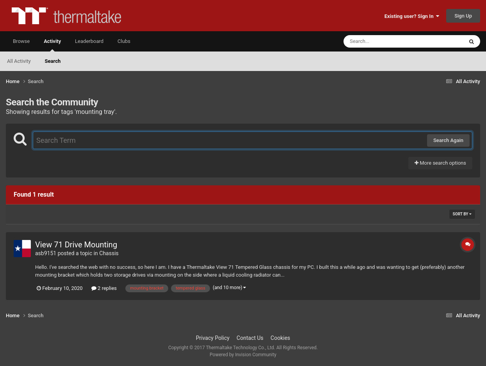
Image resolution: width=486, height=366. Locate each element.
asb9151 (45, 253)
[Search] (384, 41)
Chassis (109, 253)
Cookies (280, 338)
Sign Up (463, 16)
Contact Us (250, 338)
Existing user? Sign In (412, 16)
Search (53, 61)
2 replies (104, 288)
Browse (21, 41)
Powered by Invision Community (243, 354)
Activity (52, 45)
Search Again (448, 140)
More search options (440, 163)
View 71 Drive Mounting (76, 244)
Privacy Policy (213, 338)
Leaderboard (89, 41)
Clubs (123, 41)
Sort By (462, 214)
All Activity (19, 61)
